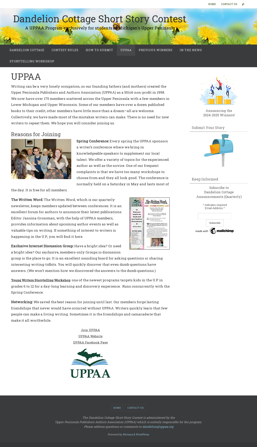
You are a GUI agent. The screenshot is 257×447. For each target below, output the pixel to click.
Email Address (215, 208)
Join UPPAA (90, 329)
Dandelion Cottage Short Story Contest (99, 18)
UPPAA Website (90, 336)
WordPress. (142, 434)
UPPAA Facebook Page (90, 342)
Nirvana (128, 434)
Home (212, 4)
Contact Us (229, 4)
